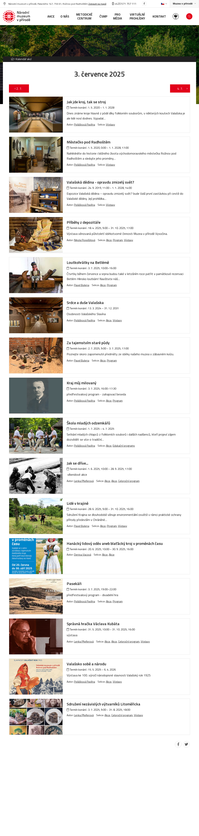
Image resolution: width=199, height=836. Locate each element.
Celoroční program (129, 481)
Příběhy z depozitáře (83, 222)
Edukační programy (124, 446)
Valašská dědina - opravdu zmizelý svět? (100, 182)
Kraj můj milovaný (81, 383)
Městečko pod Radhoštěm (88, 142)
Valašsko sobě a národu (86, 664)
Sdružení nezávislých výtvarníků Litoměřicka (103, 704)
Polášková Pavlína (84, 124)
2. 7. (19, 88)
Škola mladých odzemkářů (88, 423)
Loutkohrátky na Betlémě (88, 262)
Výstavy (110, 124)
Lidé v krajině (77, 503)
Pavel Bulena (81, 285)
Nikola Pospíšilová (84, 240)
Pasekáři (74, 584)
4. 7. (180, 88)
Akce (109, 240)
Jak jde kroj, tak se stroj (86, 102)
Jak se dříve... (77, 463)
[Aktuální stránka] (22, 59)
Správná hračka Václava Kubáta (93, 624)
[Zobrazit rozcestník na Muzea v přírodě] (184, 4)
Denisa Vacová (82, 554)
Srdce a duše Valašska (85, 303)
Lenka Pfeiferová (84, 481)
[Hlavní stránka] (12, 59)
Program (118, 240)
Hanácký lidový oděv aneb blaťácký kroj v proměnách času (115, 543)
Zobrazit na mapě (97, 4)
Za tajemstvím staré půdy (88, 343)
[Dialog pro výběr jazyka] (164, 3)
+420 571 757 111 (124, 4)
